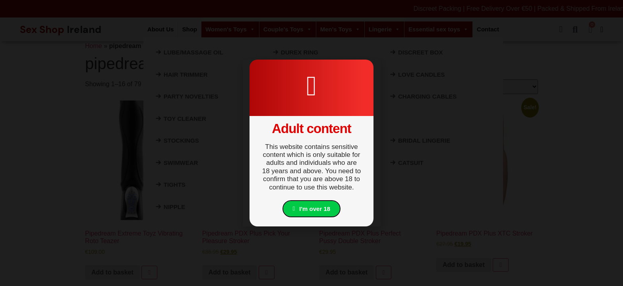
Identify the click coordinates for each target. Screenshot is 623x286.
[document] (311, 143)
